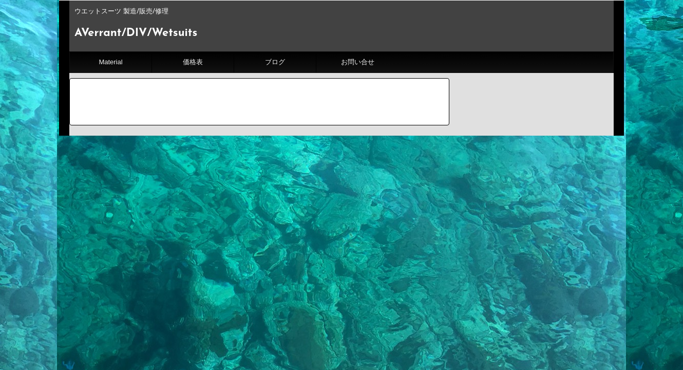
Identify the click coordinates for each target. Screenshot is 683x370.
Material (110, 62)
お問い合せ (357, 62)
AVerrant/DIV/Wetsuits (135, 33)
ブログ (275, 62)
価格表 (193, 62)
